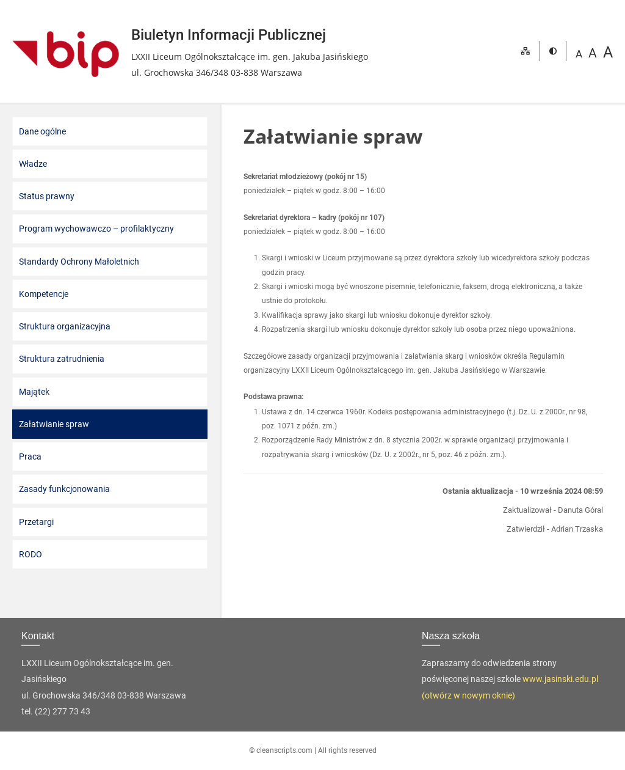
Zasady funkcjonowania (64, 489)
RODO (30, 554)
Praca (30, 456)
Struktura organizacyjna (64, 326)
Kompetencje (43, 294)
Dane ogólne (42, 131)
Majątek (34, 392)
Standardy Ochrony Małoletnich (79, 261)
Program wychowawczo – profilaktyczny (96, 228)
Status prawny (46, 196)
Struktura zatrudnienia (61, 359)
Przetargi (36, 522)
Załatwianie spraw (54, 424)
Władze (33, 164)
